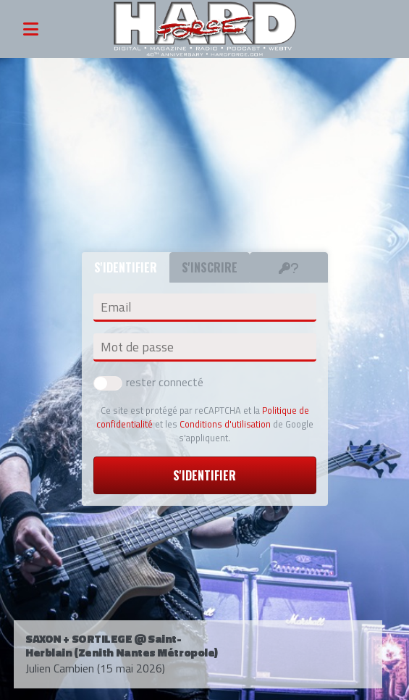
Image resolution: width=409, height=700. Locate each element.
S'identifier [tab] (125, 267)
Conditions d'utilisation (225, 424)
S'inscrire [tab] (209, 267)
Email (116, 307)
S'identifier (204, 475)
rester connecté (148, 382)
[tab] (289, 267)
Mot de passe (137, 347)
